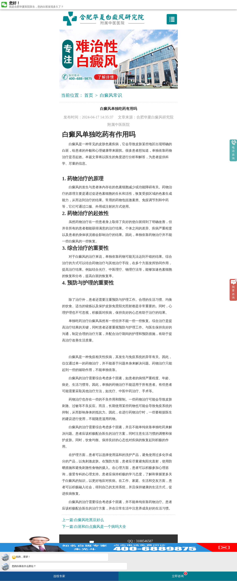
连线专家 (59, 576)
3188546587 (144, 541)
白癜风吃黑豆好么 (89, 520)
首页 (88, 95)
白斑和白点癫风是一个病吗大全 (100, 526)
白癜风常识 (111, 95)
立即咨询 (179, 575)
